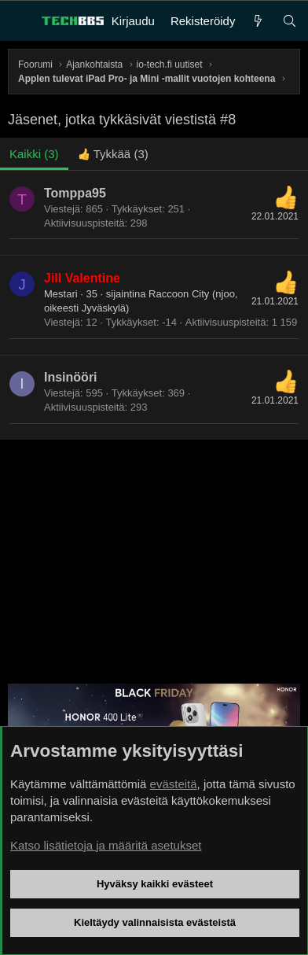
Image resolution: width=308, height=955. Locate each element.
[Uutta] (258, 21)
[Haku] (289, 21)
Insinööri (70, 377)
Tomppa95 (75, 193)
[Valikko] (20, 21)
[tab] (113, 154)
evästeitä (173, 784)
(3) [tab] (34, 153)
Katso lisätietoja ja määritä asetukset (105, 845)
